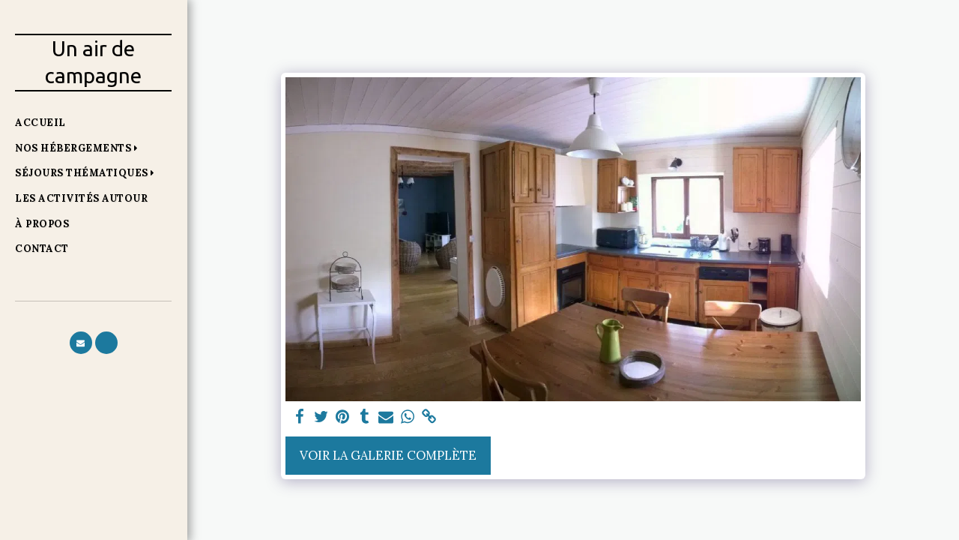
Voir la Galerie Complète (388, 455)
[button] (79, 148)
